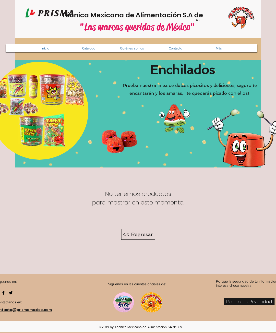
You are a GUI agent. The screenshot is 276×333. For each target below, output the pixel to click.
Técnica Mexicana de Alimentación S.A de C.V (139, 15)
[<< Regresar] (138, 234)
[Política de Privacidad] (249, 301)
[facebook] (3, 292)
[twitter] (10, 292)
